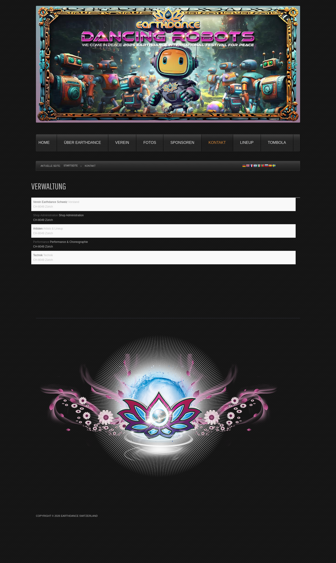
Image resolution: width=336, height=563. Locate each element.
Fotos (149, 143)
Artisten (38, 238)
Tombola (277, 143)
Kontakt (217, 143)
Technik (38, 271)
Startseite (70, 165)
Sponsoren (182, 143)
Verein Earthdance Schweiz (50, 205)
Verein (122, 143)
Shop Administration (46, 221)
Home (44, 143)
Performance (41, 255)
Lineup (247, 143)
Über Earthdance (82, 143)
